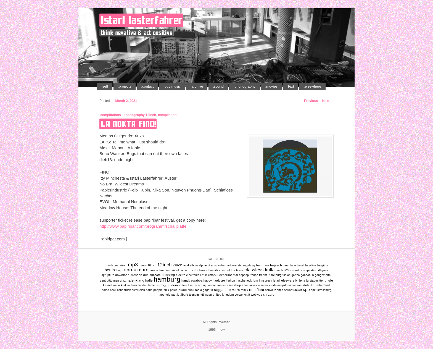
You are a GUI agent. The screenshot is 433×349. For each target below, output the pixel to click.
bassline (310, 265)
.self (104, 86)
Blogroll (121, 270)
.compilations (110, 115)
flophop (244, 275)
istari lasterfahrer (142, 20)
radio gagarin (204, 290)
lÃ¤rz (134, 285)
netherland (322, 285)
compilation (167, 115)
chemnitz (212, 270)
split (314, 290)
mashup (235, 285)
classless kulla (260, 269)
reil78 (236, 290)
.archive (197, 86)
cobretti (295, 270)
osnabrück (124, 290)
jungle (328, 280)
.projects (124, 86)
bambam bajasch (269, 265)
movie (293, 285)
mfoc (245, 285)
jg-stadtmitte (314, 280)
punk (191, 290)
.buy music (172, 86)
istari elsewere (284, 280)
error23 (213, 275)
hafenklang (135, 280)
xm (265, 294)
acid (186, 265)
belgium (322, 265)
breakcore (138, 269)
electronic (192, 275)
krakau (125, 285)
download (122, 275)
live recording (197, 285)
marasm (222, 285)
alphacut (204, 265)
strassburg (324, 290)
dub (146, 275)
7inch (177, 265)
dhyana (323, 270)
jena (302, 280)
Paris (149, 290)
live (185, 285)
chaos (201, 270)
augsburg (249, 265)
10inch (152, 265)
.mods (109, 265)
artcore (232, 265)
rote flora (256, 290)
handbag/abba (192, 280)
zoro (271, 294)
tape (162, 294)
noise (105, 290)
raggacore (222, 290)
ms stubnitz (305, 285)
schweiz (270, 290)
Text (290, 86)
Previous (309, 101)
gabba (295, 275)
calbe (183, 270)
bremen (164, 270)
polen (174, 290)
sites (280, 290)
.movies (271, 86)
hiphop (230, 280)
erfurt (203, 275)
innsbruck (265, 280)
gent (103, 280)
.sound (218, 86)
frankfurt (264, 275)
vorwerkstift (242, 294)
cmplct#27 (283, 270)
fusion (286, 275)
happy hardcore (214, 280)
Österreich (138, 290)
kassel (107, 285)
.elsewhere (312, 86)
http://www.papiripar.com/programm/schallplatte (142, 226)
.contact (147, 86)
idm (255, 280)
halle (149, 280)
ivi (297, 280)
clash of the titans (231, 270)
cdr (194, 270)
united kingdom (223, 294)
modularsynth (278, 285)
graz (123, 280)
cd (189, 270)
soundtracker (293, 290)
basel (300, 265)
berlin (110, 270)
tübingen (206, 294)
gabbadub (307, 275)
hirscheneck (244, 280)
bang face (289, 265)
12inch (151, 115)
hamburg (167, 279)
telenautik (172, 294)
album (194, 265)
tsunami (194, 294)
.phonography (244, 86)
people (158, 290)
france (254, 275)
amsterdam (218, 265)
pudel (182, 290)
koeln (116, 285)
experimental (228, 275)
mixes (253, 285)
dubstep (168, 275)
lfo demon (174, 285)
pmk (166, 290)
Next (328, 101)
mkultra (263, 285)
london (212, 285)
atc (239, 265)
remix (244, 290)
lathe (151, 285)
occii (113, 290)
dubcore (155, 275)
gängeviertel (323, 275)
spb (306, 289)
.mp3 (132, 264)
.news (143, 265)
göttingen (113, 280)
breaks (154, 270)
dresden (136, 275)
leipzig (161, 285)
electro (180, 275)
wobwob (256, 294)
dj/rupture (107, 275)
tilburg (184, 294)
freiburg (276, 275)
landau (142, 285)
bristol (175, 270)
